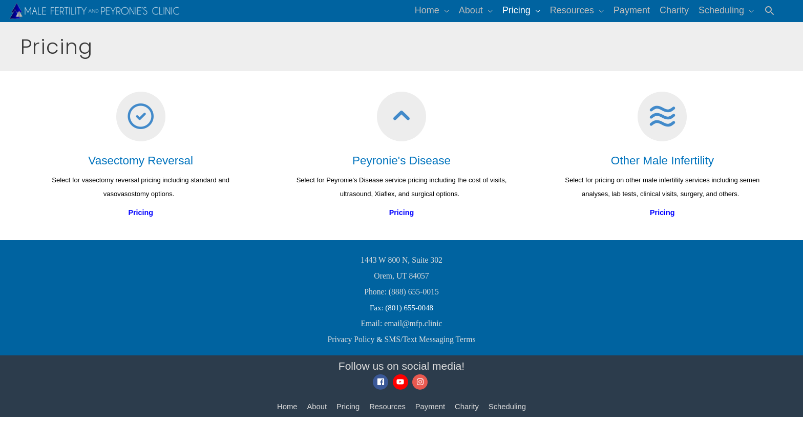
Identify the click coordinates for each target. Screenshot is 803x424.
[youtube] (402, 389)
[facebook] (382, 389)
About (316, 414)
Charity (467, 414)
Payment (430, 414)
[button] (769, 15)
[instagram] (421, 389)
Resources (387, 414)
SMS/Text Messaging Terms (428, 347)
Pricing (347, 414)
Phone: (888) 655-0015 (401, 301)
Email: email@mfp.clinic (401, 332)
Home (286, 414)
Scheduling (508, 414)
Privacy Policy (352, 347)
